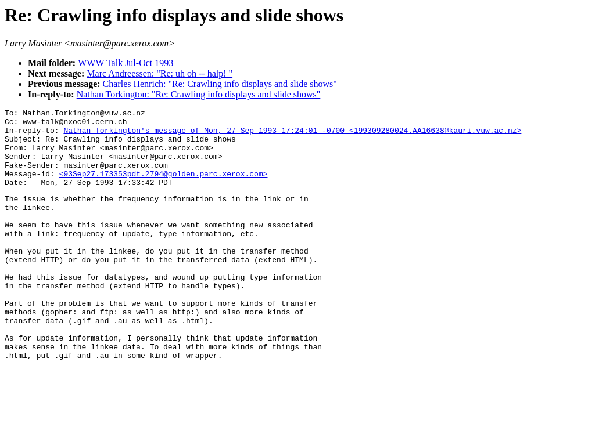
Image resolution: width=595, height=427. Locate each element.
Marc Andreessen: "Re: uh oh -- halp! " (159, 73)
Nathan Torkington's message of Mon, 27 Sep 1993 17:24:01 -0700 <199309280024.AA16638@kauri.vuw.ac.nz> (292, 135)
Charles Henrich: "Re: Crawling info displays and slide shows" (220, 84)
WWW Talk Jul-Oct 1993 (125, 63)
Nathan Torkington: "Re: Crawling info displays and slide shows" (199, 94)
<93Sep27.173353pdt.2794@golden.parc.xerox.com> (163, 187)
